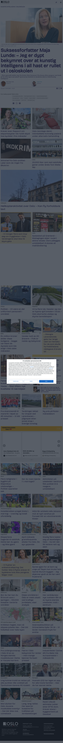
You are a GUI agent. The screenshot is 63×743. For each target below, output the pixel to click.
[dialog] (31, 371)
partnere (31, 366)
